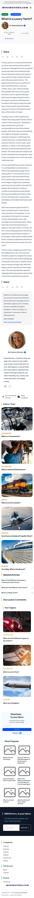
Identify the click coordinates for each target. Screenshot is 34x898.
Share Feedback (22, 397)
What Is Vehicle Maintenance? (13, 469)
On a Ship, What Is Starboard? (13, 569)
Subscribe (17, 729)
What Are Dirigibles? (11, 703)
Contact (6, 873)
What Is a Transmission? (10, 436)
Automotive (6, 433)
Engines (6, 855)
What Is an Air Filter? (11, 672)
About (5, 870)
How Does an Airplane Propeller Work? (16, 536)
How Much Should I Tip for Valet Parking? (24, 801)
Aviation (4, 533)
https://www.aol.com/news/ (12, 322)
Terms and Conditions (16, 895)
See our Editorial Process (9, 397)
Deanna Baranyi (17, 25)
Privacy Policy (5, 895)
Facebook (6, 882)
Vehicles (6, 846)
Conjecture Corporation (20, 892)
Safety (4, 500)
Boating (4, 566)
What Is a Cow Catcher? (11, 503)
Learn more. (28, 3)
